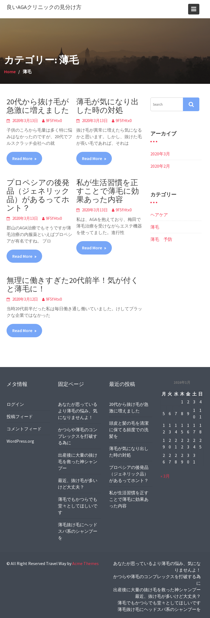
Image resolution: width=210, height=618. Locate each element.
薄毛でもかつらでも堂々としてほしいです (77, 505)
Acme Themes (85, 563)
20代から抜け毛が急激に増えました (38, 106)
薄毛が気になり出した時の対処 (107, 106)
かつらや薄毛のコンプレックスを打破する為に (77, 436)
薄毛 (154, 227)
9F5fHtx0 (54, 120)
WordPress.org (20, 440)
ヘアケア (159, 214)
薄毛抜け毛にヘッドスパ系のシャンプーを (77, 530)
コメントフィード (24, 428)
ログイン (15, 404)
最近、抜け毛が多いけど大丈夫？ (168, 596)
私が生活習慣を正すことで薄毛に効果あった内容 (107, 191)
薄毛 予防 (161, 239)
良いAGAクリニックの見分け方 (44, 7)
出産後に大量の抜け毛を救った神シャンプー (77, 461)
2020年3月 (160, 153)
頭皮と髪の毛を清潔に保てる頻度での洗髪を (128, 430)
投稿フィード (20, 416)
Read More (22, 158)
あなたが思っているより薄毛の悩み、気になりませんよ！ (77, 411)
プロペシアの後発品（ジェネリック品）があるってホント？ (38, 195)
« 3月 (165, 475)
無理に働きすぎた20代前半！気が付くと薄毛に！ (73, 284)
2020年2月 (160, 166)
